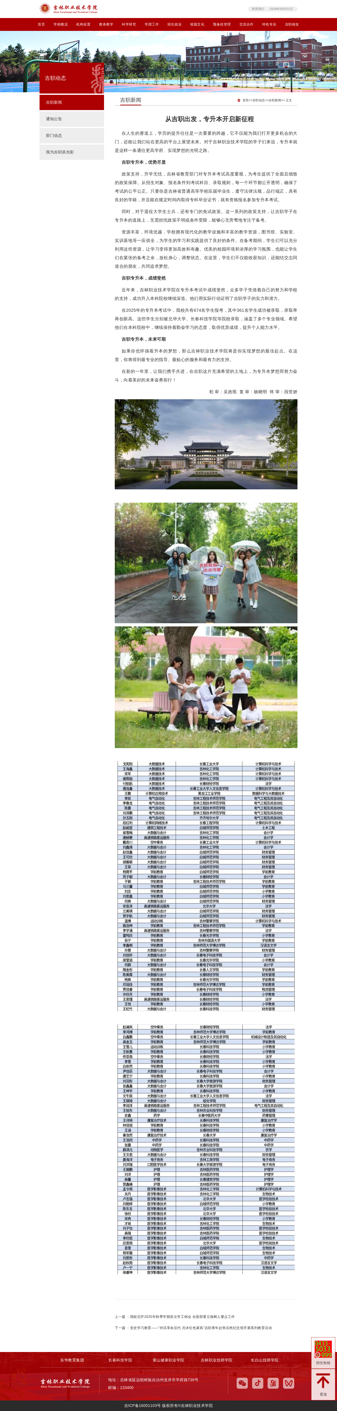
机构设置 (83, 24)
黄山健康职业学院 (168, 1360)
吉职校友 (292, 24)
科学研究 (129, 24)
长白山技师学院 (265, 1360)
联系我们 (258, 9)
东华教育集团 (72, 1360)
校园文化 (197, 24)
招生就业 (174, 24)
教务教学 (106, 24)
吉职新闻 (275, 100)
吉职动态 (259, 100)
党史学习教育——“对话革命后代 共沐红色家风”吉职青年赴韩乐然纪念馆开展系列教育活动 (201, 1328)
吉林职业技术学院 (150, 9)
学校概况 (61, 24)
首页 (41, 24)
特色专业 (269, 24)
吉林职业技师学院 (217, 1360)
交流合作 (246, 24)
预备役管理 (222, 24)
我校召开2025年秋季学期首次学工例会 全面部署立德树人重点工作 (182, 1317)
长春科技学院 (120, 1360)
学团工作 (152, 24)
